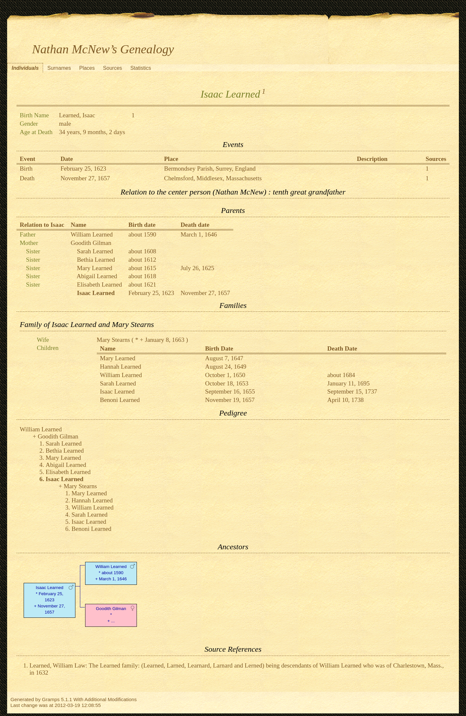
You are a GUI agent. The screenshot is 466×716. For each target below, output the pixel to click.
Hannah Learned (120, 366)
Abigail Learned (97, 276)
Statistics (140, 68)
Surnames (59, 68)
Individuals (25, 68)
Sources (112, 68)
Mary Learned (94, 268)
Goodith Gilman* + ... (111, 614)
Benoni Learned (120, 399)
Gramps (51, 699)
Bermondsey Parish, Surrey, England (210, 168)
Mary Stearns (113, 339)
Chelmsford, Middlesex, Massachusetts (213, 178)
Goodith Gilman (91, 242)
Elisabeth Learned (99, 284)
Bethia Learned (96, 259)
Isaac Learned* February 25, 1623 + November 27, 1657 (49, 599)
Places (87, 68)
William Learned (92, 234)
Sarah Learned (95, 251)
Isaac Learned (117, 391)
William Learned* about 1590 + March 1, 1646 (111, 572)
